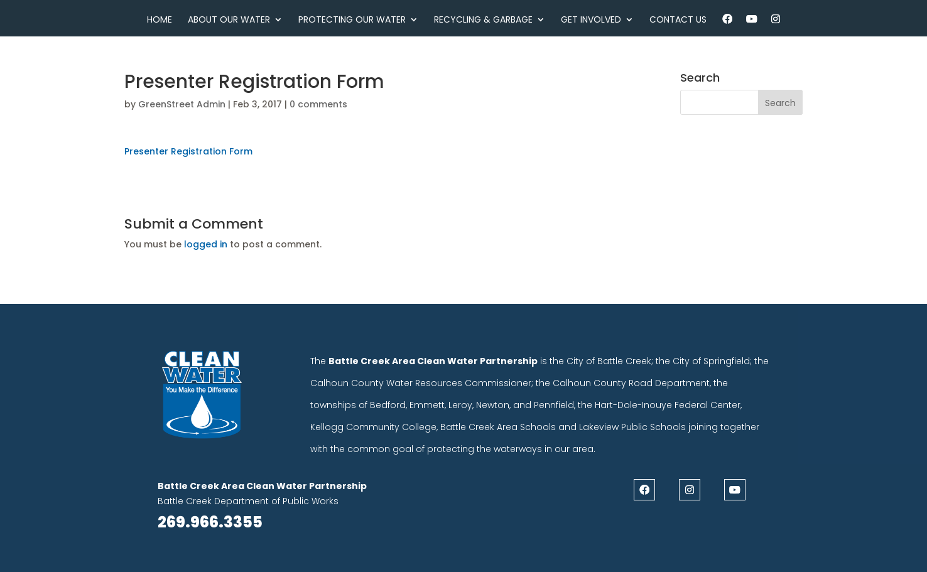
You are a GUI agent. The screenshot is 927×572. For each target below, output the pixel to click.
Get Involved (591, 20)
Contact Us (678, 20)
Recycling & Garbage (483, 20)
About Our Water (229, 20)
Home (159, 20)
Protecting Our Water (352, 20)
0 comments (318, 104)
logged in (205, 244)
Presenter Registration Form (188, 151)
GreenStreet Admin (181, 104)
